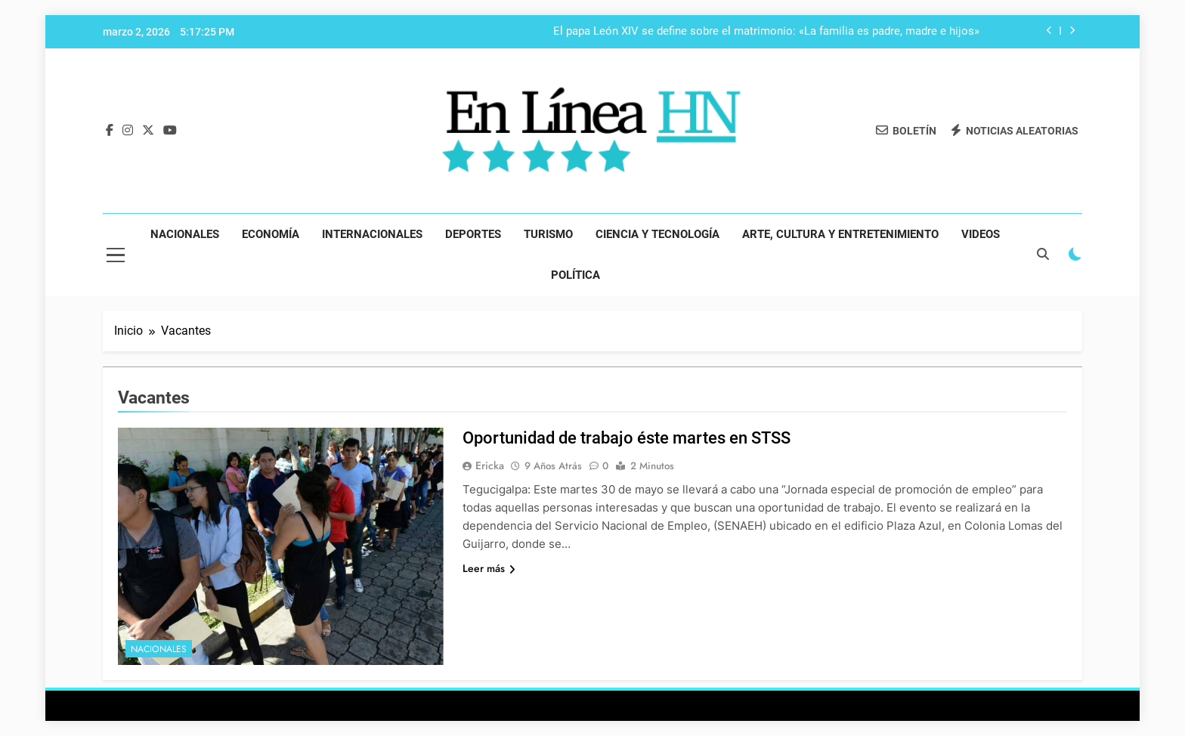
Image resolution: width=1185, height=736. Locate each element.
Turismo (548, 234)
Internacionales (372, 234)
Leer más (489, 568)
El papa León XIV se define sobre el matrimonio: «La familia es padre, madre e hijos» (766, 32)
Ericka (489, 465)
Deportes (473, 234)
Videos (980, 234)
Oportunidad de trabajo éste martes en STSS (627, 437)
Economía (270, 234)
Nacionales (184, 234)
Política (575, 275)
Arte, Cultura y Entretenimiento (840, 234)
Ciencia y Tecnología (657, 234)
